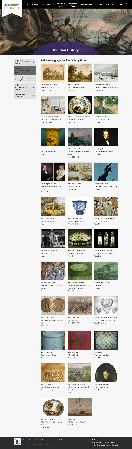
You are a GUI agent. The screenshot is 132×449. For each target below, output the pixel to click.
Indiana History (48, 4)
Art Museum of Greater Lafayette (104, 442)
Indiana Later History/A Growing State (23, 79)
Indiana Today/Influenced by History (22, 87)
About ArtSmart (32, 4)
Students (99, 4)
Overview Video (34, 440)
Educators (109, 4)
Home (25, 440)
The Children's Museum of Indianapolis (106, 445)
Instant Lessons (86, 4)
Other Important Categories (20, 95)
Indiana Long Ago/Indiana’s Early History (22, 70)
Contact (119, 4)
